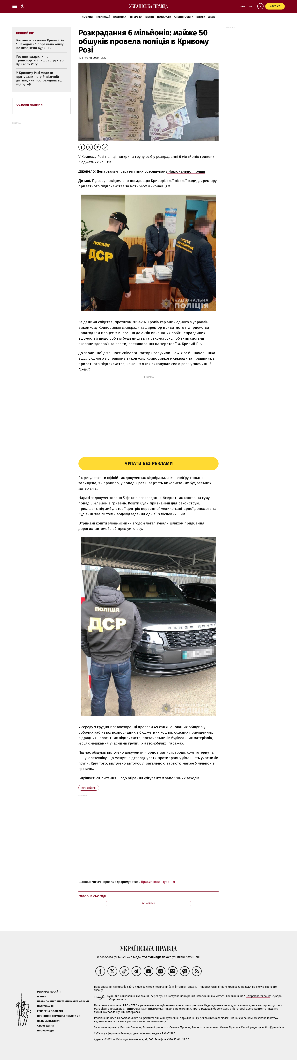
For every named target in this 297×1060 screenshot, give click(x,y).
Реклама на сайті (49, 991)
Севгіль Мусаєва (180, 1027)
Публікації (103, 16)
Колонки (119, 16)
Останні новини (29, 105)
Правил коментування (158, 882)
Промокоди (45, 1030)
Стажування (45, 1025)
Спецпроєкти (183, 16)
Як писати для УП (49, 1020)
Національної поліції (186, 171)
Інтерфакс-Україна (258, 996)
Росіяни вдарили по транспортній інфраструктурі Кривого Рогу (40, 60)
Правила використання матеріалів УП (63, 1001)
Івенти (149, 16)
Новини (87, 16)
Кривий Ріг (88, 787)
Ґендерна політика (50, 1011)
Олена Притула (230, 1027)
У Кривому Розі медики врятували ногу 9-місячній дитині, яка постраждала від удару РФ (39, 78)
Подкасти (164, 16)
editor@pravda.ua (273, 1027)
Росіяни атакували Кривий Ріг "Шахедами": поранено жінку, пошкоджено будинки (40, 44)
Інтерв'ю (135, 16)
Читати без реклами (149, 463)
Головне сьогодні (93, 896)
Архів (211, 16)
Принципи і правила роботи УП (58, 1016)
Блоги (200, 16)
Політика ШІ (45, 1006)
